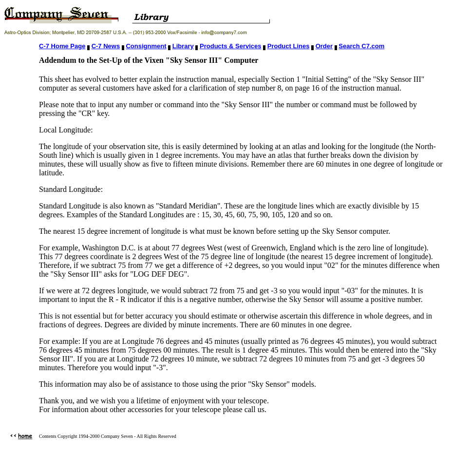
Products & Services (230, 46)
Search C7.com (361, 46)
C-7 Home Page (62, 46)
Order (324, 46)
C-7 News (106, 46)
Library (183, 46)
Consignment (146, 46)
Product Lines (288, 46)
